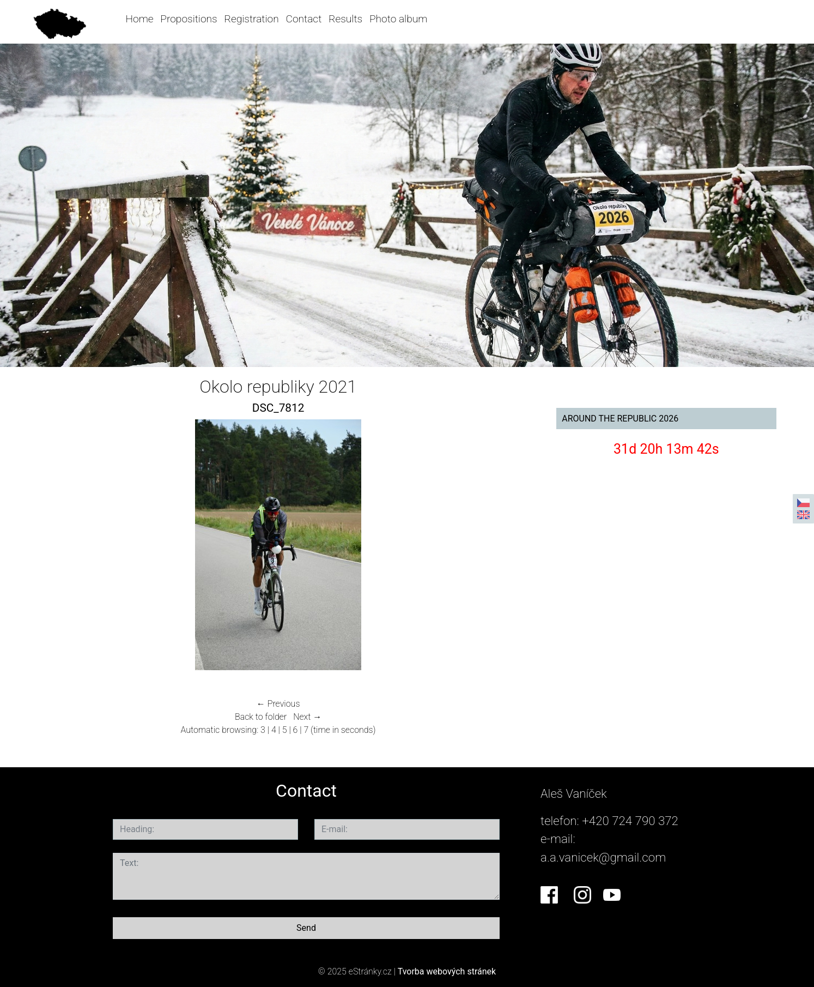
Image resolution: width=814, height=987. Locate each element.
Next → (307, 717)
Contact (303, 19)
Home (140, 19)
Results (345, 19)
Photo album (398, 19)
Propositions (188, 19)
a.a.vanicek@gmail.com (603, 857)
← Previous (278, 704)
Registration (251, 19)
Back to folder (261, 717)
